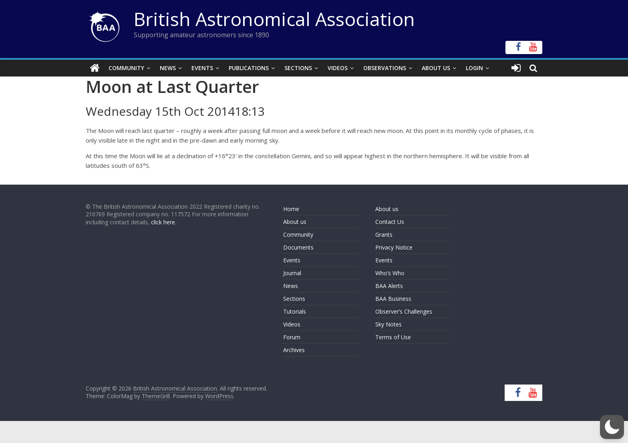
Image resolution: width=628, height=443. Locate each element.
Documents (298, 247)
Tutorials (294, 311)
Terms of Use (393, 337)
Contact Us (389, 222)
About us (294, 222)
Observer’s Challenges (403, 311)
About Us (436, 68)
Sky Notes (388, 324)
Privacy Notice (394, 247)
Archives (294, 350)
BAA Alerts (389, 286)
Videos (338, 68)
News (168, 68)
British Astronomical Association (274, 18)
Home (291, 209)
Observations (384, 68)
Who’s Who (390, 273)
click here (163, 222)
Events (202, 68)
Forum (291, 337)
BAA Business (393, 298)
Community (126, 68)
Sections (298, 68)
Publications (249, 68)
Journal (292, 273)
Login (474, 68)
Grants (383, 234)
